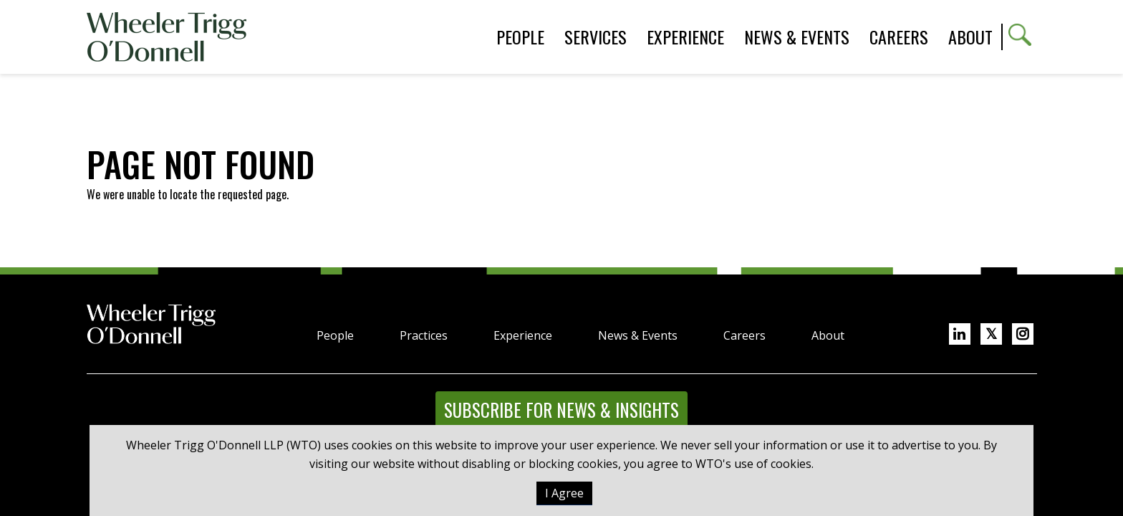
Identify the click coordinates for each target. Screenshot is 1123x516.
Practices (424, 335)
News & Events (638, 335)
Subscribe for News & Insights (561, 409)
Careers (744, 335)
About (970, 36)
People (335, 335)
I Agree (564, 493)
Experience (522, 335)
